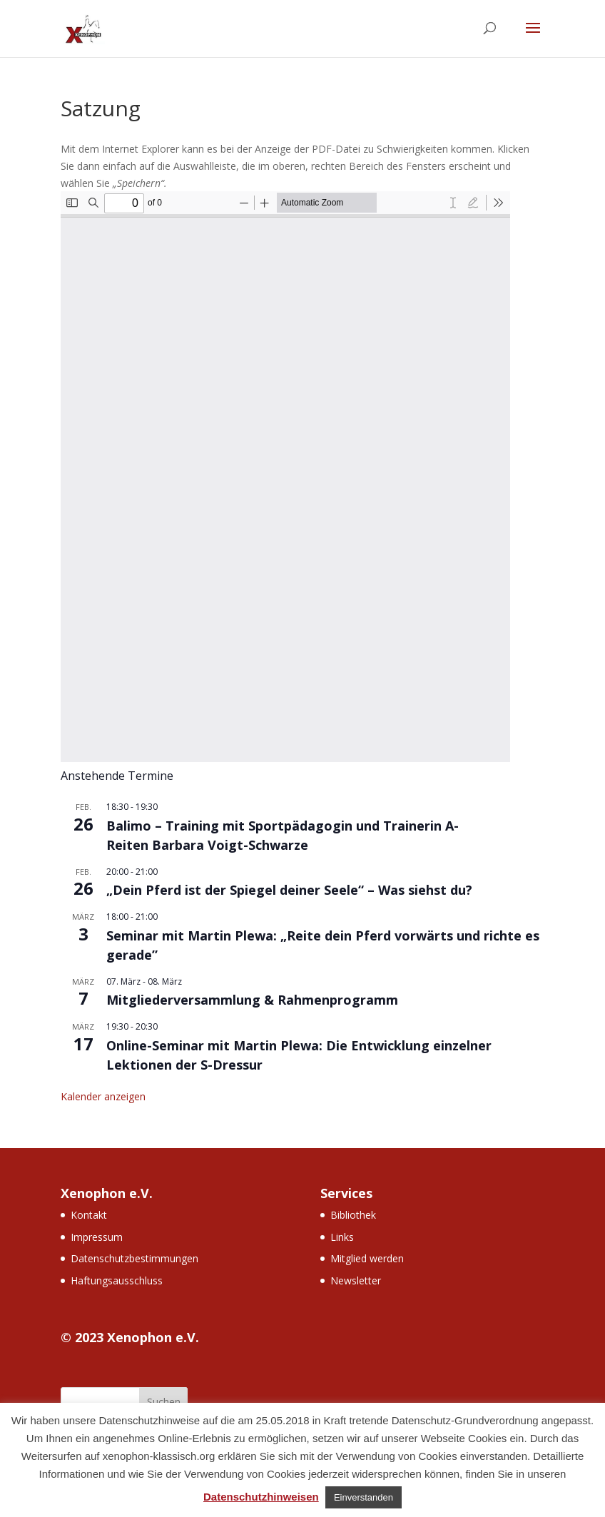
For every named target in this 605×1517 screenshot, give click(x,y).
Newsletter (355, 1280)
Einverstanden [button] (363, 1497)
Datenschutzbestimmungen (134, 1258)
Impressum (97, 1237)
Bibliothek (353, 1215)
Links (342, 1237)
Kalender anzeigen (103, 1096)
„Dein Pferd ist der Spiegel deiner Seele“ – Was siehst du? (289, 889)
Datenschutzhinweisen (261, 1497)
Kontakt (89, 1215)
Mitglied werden (367, 1258)
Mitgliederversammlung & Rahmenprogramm (252, 999)
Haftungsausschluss (117, 1280)
